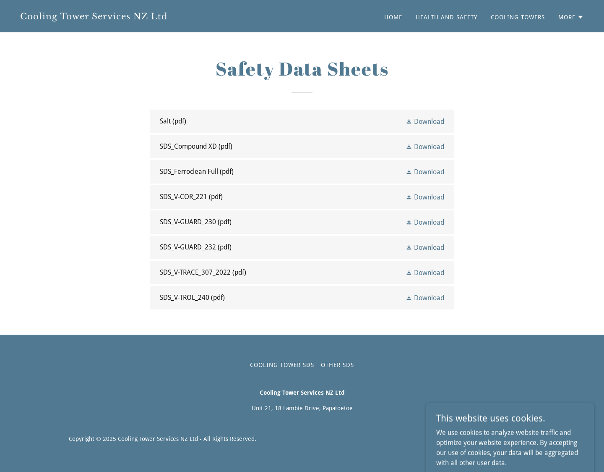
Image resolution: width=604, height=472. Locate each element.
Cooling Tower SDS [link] (282, 365)
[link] (157, 17)
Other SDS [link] (337, 365)
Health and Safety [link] (446, 17)
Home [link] (393, 17)
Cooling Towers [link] (518, 17)
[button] (571, 17)
